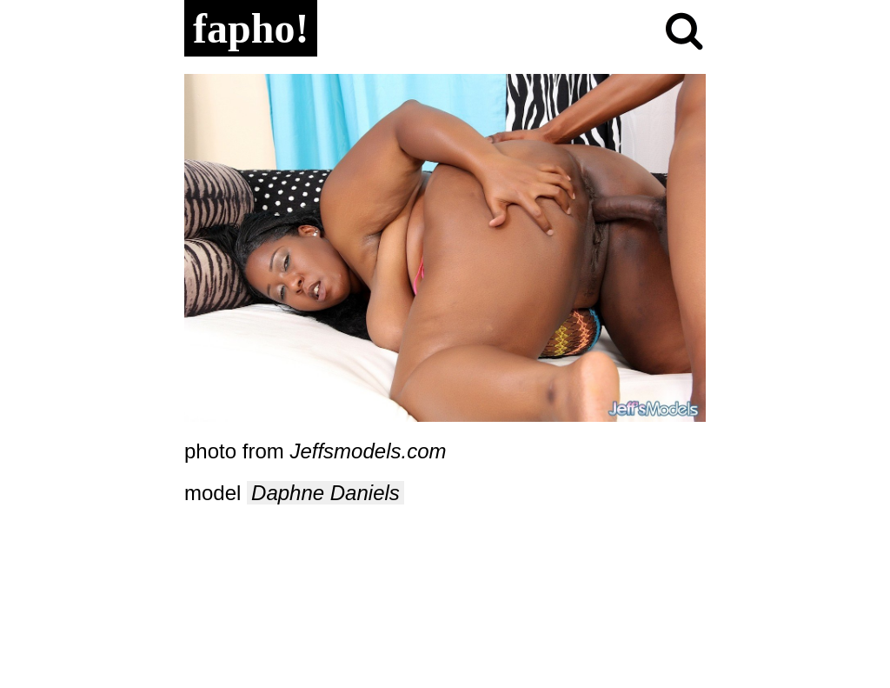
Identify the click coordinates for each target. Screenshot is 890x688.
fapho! (251, 28)
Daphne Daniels (325, 492)
